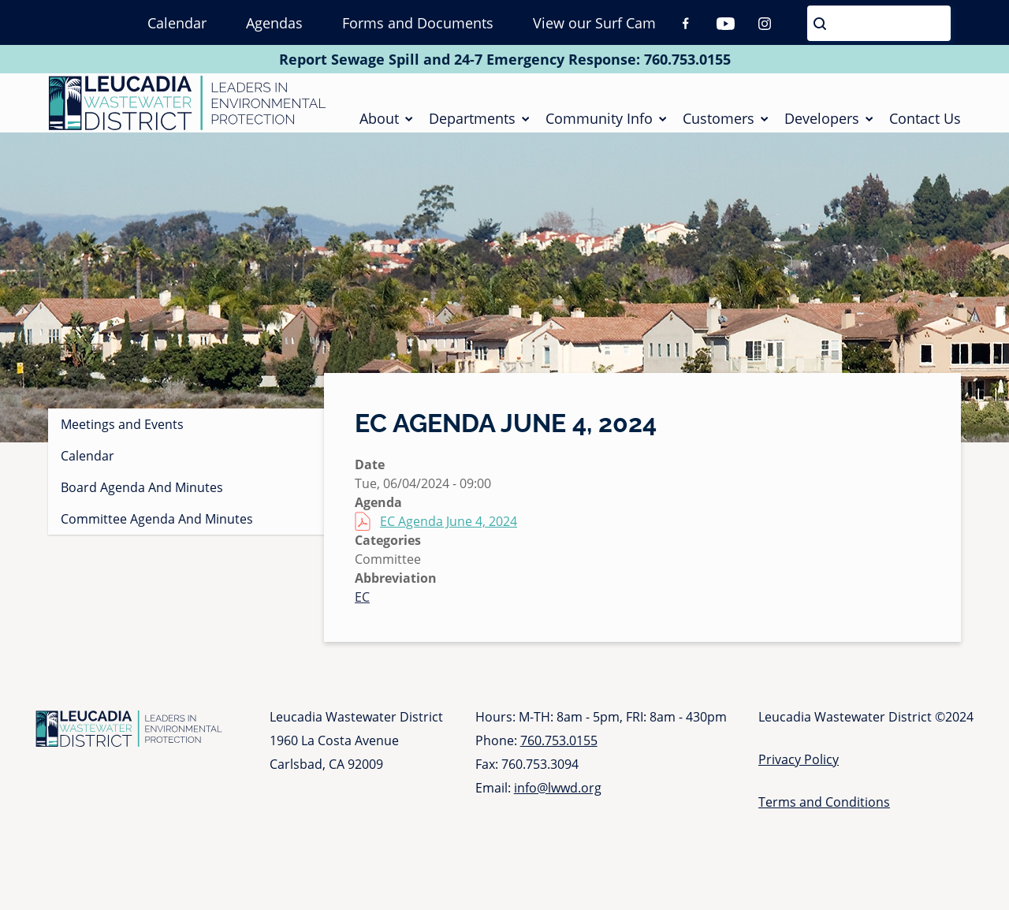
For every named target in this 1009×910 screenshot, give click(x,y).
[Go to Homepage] (187, 106)
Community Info (599, 121)
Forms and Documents (417, 22)
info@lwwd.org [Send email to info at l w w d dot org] (557, 795)
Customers (718, 121)
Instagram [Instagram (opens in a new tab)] (764, 23)
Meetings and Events (122, 431)
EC (362, 604)
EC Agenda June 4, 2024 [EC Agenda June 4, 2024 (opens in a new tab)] (448, 528)
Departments (472, 121)
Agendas (274, 22)
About (379, 121)
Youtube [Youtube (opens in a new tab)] (725, 23)
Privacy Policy (798, 766)
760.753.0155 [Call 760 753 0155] (687, 59)
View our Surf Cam (594, 22)
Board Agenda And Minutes (142, 494)
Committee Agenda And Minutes (157, 526)
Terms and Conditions (824, 809)
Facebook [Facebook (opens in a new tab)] (685, 23)
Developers (821, 121)
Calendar (177, 22)
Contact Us (925, 121)
